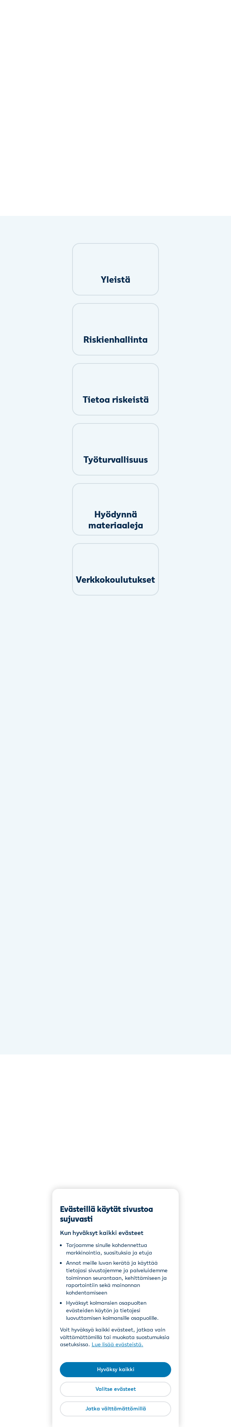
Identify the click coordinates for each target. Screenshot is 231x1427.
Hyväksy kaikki (115, 1369)
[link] (115, 269)
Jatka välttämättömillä (115, 1408)
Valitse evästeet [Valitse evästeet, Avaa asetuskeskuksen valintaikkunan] (115, 1388)
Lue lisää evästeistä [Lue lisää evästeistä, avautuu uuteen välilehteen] (117, 1344)
